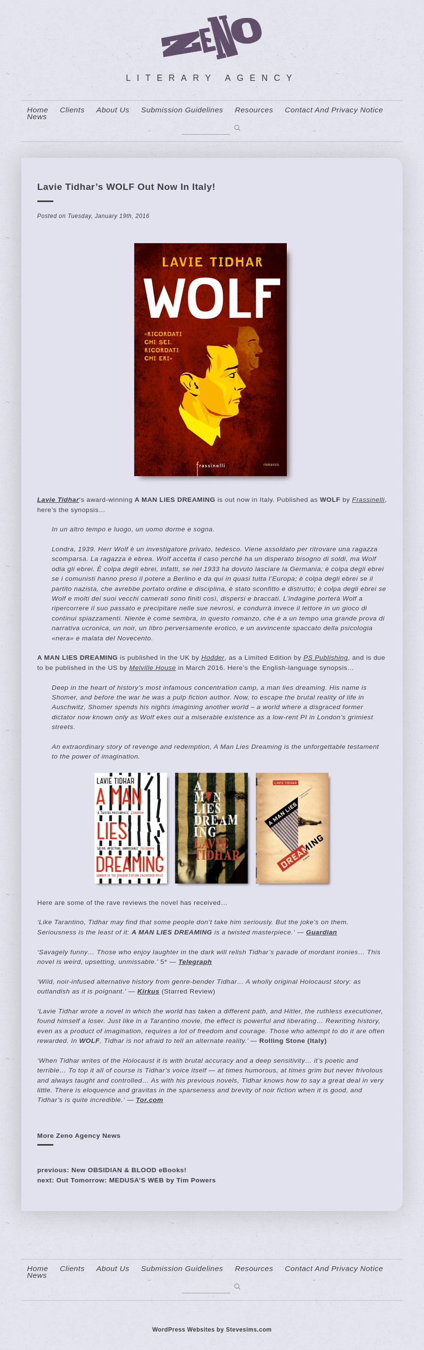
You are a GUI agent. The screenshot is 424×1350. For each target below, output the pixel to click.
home (37, 110)
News (37, 116)
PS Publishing (325, 657)
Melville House (152, 667)
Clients (72, 110)
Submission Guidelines (182, 110)
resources (254, 110)
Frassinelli (368, 499)
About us (112, 110)
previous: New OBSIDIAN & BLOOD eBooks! (112, 1170)
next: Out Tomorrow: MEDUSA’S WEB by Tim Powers (126, 1180)
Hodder (213, 657)
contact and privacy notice (334, 110)
